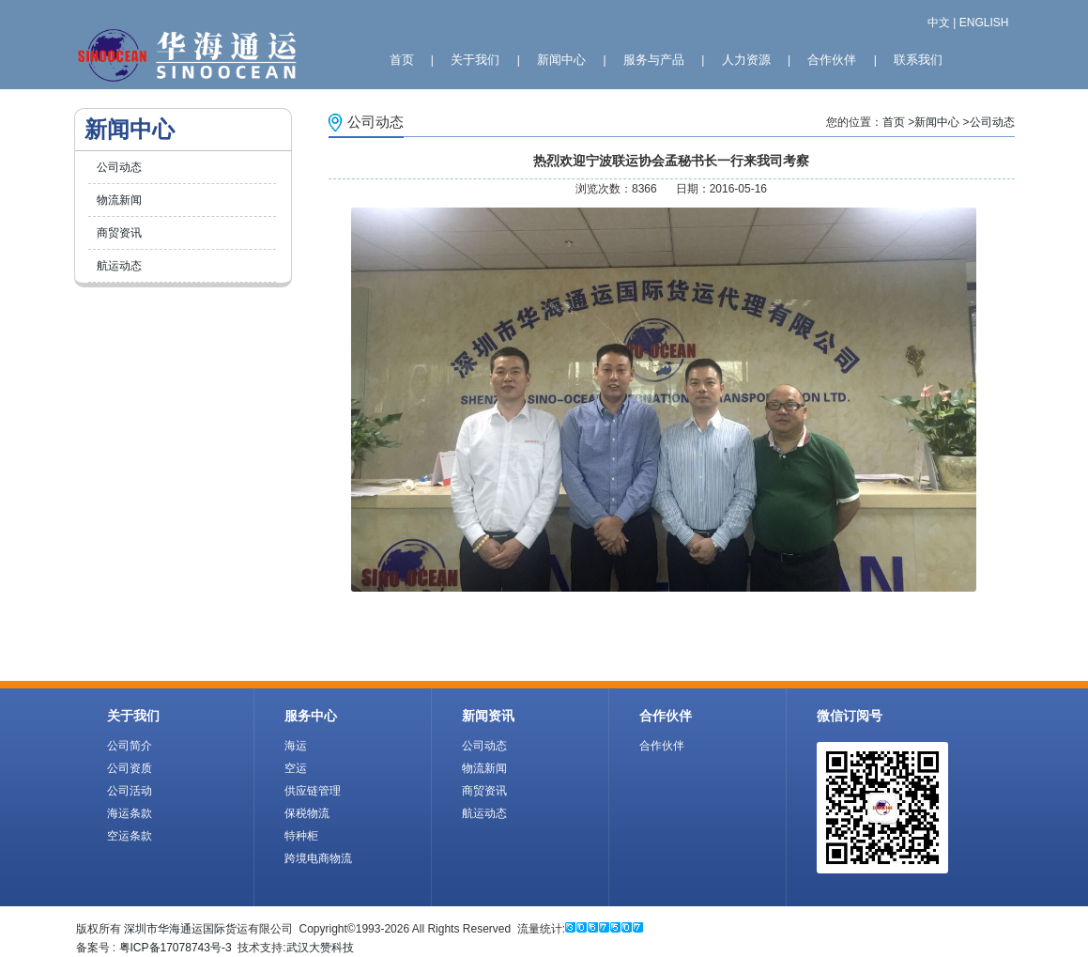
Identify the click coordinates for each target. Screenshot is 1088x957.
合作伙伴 (831, 60)
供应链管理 (312, 790)
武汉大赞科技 (320, 947)
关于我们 (475, 60)
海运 (295, 745)
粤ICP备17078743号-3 (175, 947)
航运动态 (119, 265)
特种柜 (301, 835)
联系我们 (918, 60)
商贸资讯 (119, 232)
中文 (938, 22)
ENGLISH (984, 22)
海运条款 (129, 813)
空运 (295, 768)
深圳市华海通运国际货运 (186, 928)
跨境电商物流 (318, 858)
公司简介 (129, 745)
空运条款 (129, 835)
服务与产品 (653, 60)
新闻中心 (561, 60)
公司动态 (119, 167)
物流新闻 (119, 200)
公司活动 (129, 790)
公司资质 (129, 768)
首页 (402, 60)
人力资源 (746, 60)
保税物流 (306, 813)
